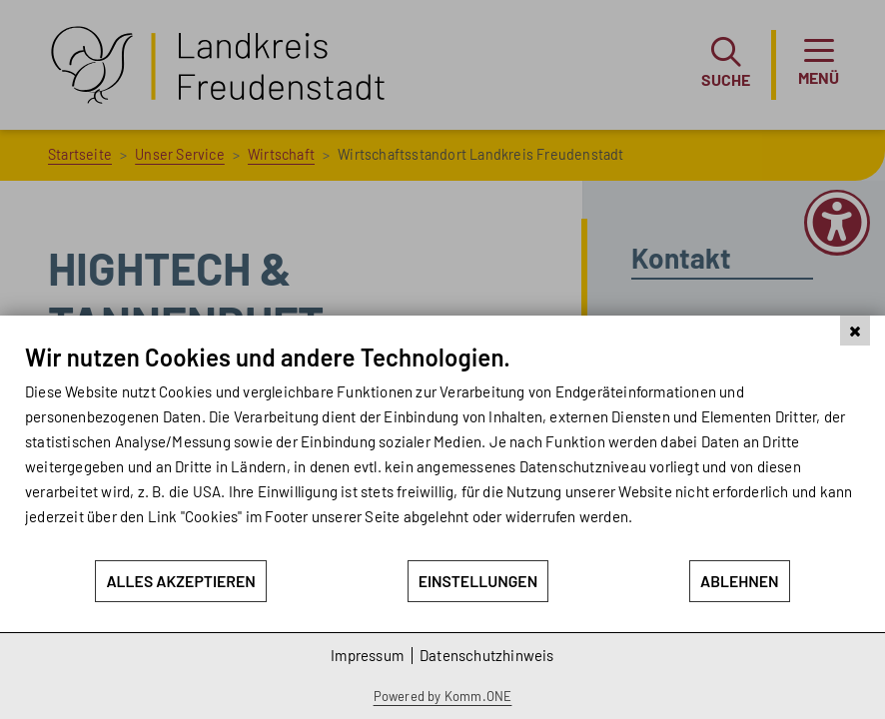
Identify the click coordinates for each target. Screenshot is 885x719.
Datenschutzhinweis (487, 655)
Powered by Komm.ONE (443, 696)
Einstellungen (478, 580)
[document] (442, 450)
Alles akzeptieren (180, 580)
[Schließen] (855, 331)
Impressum (367, 655)
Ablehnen (739, 580)
